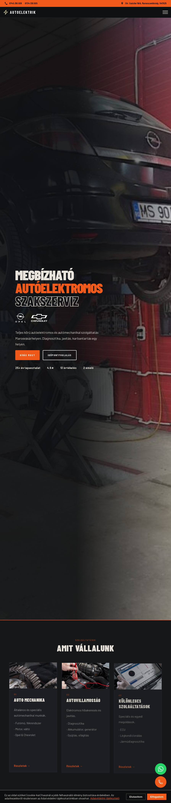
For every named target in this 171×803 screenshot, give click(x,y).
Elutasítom (135, 796)
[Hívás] (160, 782)
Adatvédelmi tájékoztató (104, 798)
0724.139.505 (31, 3)
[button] (33, 721)
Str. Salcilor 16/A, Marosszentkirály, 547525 (145, 3)
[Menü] (165, 12)
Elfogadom (156, 796)
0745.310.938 (15, 3)
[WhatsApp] (160, 769)
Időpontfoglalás (60, 355)
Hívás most (27, 355)
